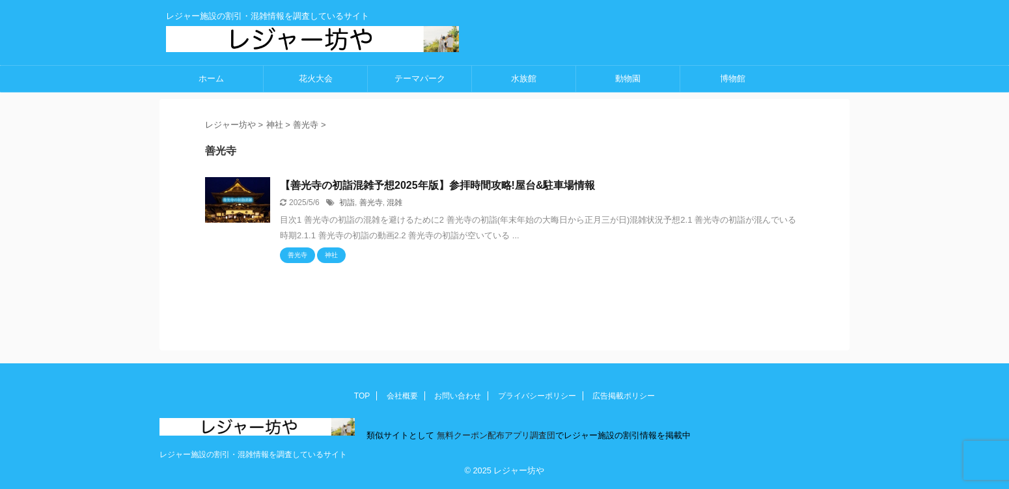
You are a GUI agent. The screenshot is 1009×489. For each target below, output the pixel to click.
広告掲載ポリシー (623, 395)
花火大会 (316, 78)
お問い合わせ (457, 395)
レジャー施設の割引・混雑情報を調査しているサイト (253, 454)
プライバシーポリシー (537, 395)
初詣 (347, 202)
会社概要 (402, 395)
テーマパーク (419, 78)
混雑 (394, 202)
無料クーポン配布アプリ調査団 (494, 435)
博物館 (732, 78)
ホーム (211, 78)
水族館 (523, 78)
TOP (362, 395)
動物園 (628, 78)
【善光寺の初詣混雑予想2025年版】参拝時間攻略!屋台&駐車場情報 (437, 185)
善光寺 (371, 202)
